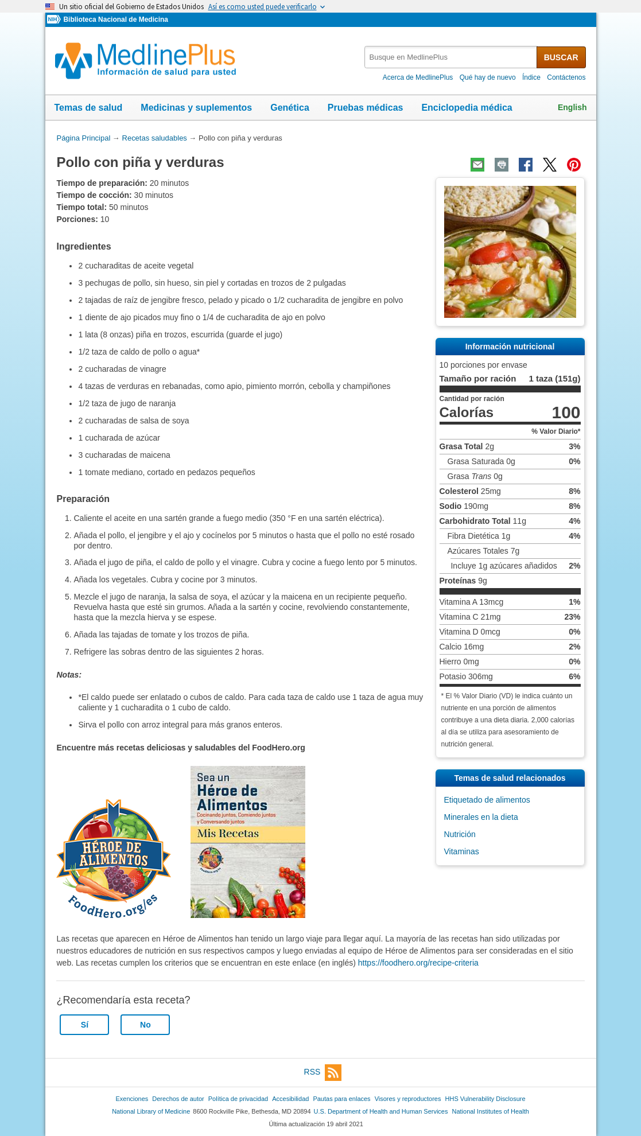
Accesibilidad (290, 1098)
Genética (289, 107)
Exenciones (131, 1098)
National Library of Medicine (151, 1111)
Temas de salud (89, 107)
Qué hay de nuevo (488, 77)
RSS (323, 1072)
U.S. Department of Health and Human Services (381, 1111)
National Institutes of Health (490, 1111)
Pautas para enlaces (341, 1098)
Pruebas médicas (365, 107)
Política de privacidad (238, 1098)
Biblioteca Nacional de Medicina (115, 19)
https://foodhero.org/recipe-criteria (418, 962)
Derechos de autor (178, 1098)
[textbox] (451, 57)
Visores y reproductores (408, 1098)
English (572, 107)
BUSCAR (561, 57)
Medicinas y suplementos (196, 107)
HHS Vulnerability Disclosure (485, 1098)
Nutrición (460, 834)
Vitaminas (461, 851)
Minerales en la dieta (481, 817)
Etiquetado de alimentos (487, 799)
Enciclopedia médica (466, 107)
